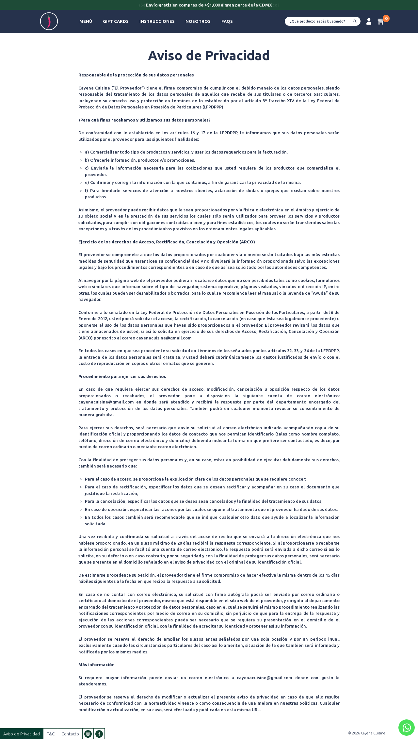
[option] (209, 5)
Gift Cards (116, 21)
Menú (85, 21)
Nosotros (198, 21)
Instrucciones (157, 21)
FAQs (227, 21)
